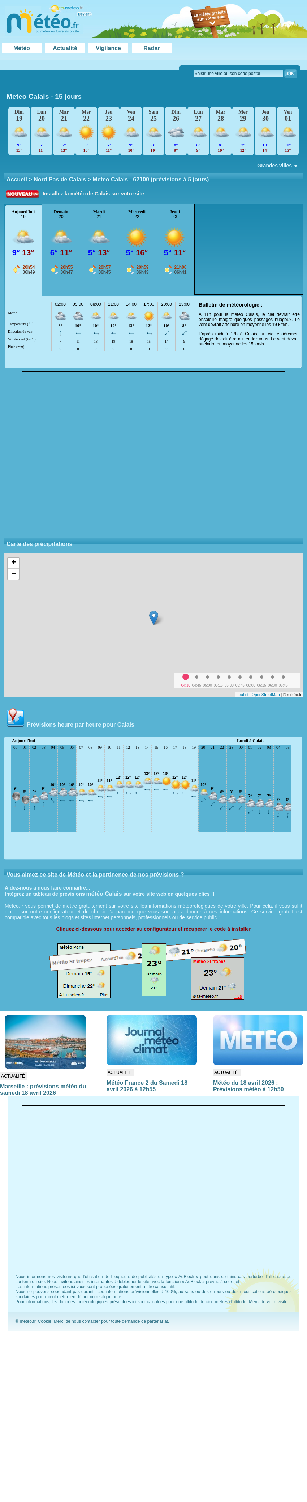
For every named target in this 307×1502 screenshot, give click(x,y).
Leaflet (242, 694)
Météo (21, 48)
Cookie (44, 1321)
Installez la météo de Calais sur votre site (93, 194)
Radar (151, 48)
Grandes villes (278, 167)
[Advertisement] (249, 249)
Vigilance (108, 48)
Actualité (65, 48)
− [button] (13, 574)
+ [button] (13, 563)
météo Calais (104, 894)
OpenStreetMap (266, 694)
